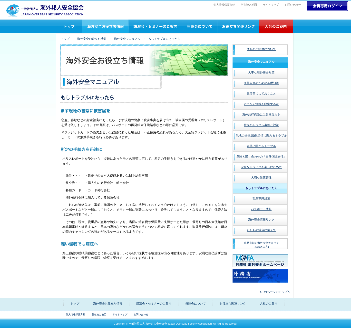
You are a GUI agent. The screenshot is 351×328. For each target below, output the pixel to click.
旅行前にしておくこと (261, 93)
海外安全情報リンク (261, 219)
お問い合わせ (293, 4)
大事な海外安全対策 (261, 72)
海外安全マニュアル (127, 38)
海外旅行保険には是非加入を (261, 114)
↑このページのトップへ (275, 292)
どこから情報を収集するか (261, 104)
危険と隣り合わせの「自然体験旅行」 (261, 156)
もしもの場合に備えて (261, 230)
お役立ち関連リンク (238, 26)
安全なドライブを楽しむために (261, 167)
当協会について (199, 26)
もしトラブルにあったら (164, 38)
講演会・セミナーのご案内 (155, 26)
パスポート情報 (261, 209)
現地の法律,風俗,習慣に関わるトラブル (261, 135)
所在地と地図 (249, 4)
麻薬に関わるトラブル (261, 146)
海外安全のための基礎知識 (261, 83)
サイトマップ (271, 4)
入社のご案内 (276, 26)
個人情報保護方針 (224, 4)
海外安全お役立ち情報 (92, 38)
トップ (69, 26)
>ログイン (327, 6)
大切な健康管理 (261, 177)
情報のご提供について (261, 49)
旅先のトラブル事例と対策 (261, 125)
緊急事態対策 (261, 198)
